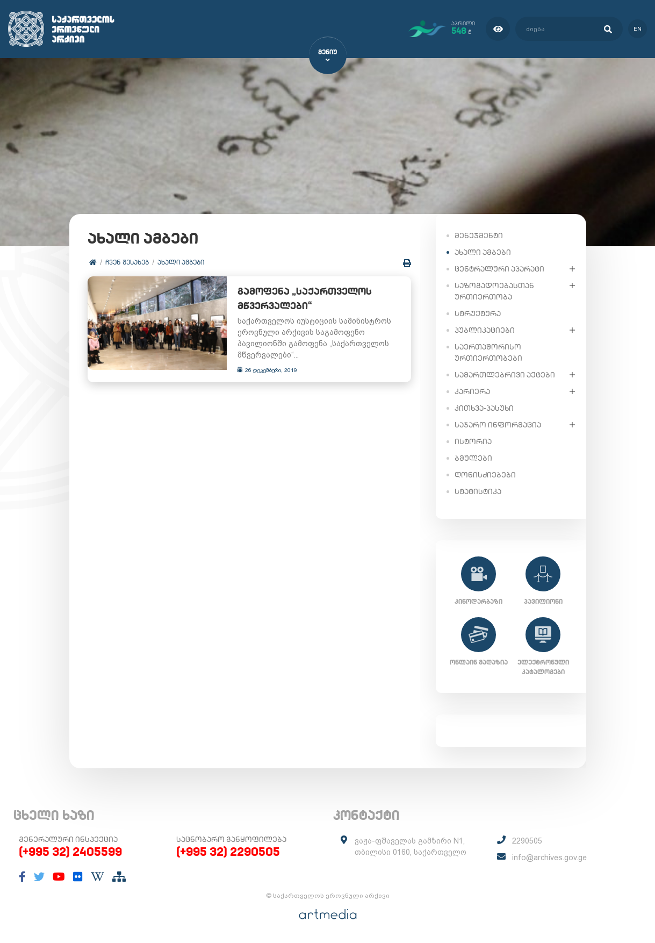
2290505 (527, 841)
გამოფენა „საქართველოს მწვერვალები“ (300, 298)
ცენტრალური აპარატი (499, 268)
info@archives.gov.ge (549, 857)
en (638, 29)
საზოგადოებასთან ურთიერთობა (494, 290)
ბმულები (473, 457)
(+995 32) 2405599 (70, 851)
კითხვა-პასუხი (484, 407)
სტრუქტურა (478, 313)
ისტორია (473, 441)
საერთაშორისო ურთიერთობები (488, 351)
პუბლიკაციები (485, 329)
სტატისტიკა (478, 491)
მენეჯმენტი (479, 235)
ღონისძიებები (485, 474)
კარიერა (472, 391)
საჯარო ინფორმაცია (498, 424)
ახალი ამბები (181, 262)
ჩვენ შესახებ (127, 262)
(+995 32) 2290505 (228, 851)
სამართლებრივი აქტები (505, 374)
